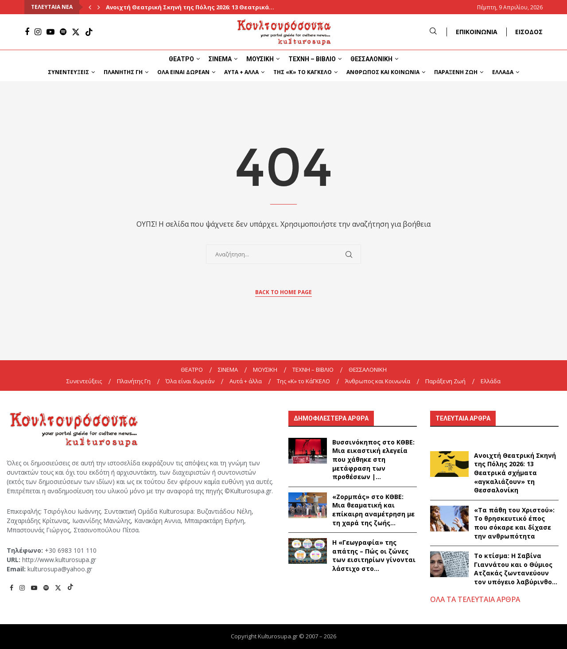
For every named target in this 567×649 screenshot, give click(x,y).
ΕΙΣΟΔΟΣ (529, 32)
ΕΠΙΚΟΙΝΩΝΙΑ (476, 32)
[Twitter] (75, 32)
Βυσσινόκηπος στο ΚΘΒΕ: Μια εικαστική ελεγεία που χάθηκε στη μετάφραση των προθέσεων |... (373, 459)
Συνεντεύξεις (68, 72)
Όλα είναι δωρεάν (183, 72)
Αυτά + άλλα (241, 72)
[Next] (98, 7)
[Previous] (89, 7)
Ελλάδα (502, 72)
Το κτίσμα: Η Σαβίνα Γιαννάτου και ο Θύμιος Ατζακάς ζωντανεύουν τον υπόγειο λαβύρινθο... (515, 568)
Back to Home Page (283, 292)
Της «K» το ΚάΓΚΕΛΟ (302, 72)
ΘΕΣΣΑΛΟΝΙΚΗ (371, 59)
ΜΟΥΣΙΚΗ (260, 59)
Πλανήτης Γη (123, 72)
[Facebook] (27, 32)
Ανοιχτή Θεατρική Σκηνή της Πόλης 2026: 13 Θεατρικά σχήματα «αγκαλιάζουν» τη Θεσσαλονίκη (515, 472)
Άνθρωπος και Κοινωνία (382, 72)
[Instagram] (38, 32)
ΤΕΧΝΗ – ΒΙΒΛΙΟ (312, 59)
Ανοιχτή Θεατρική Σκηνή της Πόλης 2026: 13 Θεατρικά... (190, 7)
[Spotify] (63, 32)
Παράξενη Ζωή (456, 72)
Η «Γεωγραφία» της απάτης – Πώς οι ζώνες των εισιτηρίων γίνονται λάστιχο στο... (374, 555)
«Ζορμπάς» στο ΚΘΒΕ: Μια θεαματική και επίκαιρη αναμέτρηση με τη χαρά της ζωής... (373, 509)
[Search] (433, 32)
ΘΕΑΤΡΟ (181, 59)
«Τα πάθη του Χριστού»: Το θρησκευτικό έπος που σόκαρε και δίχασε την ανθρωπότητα (514, 523)
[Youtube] (50, 32)
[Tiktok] (89, 32)
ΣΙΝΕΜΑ (220, 59)
